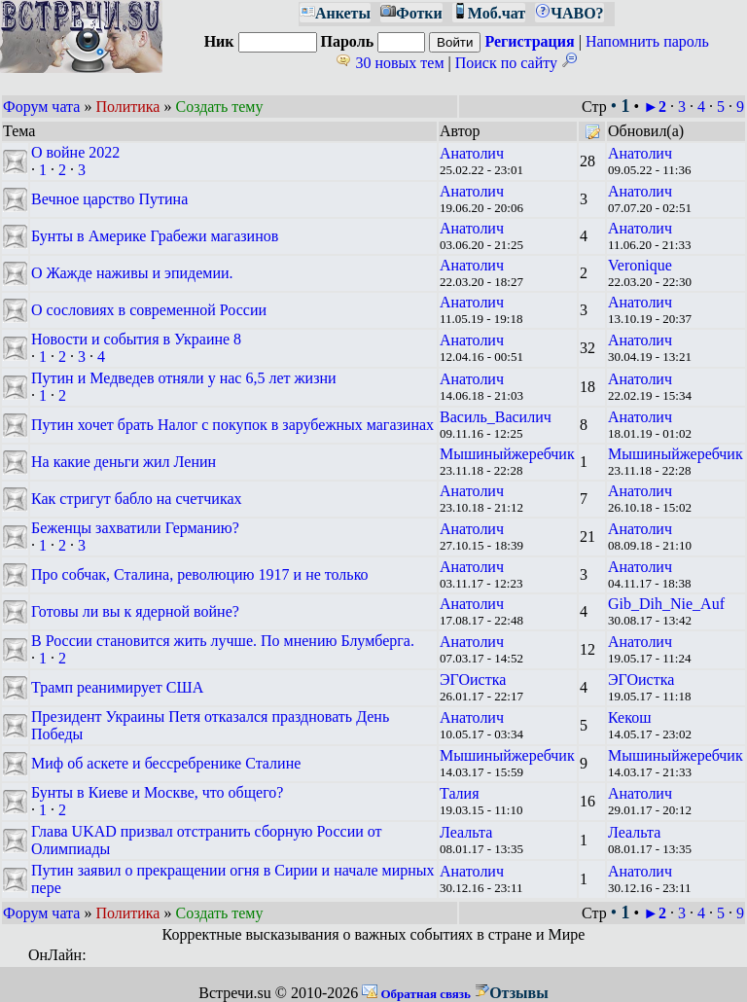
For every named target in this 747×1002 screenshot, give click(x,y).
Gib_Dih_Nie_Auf (666, 603)
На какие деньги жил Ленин (123, 461)
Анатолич (472, 153)
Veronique (640, 265)
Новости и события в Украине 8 (136, 339)
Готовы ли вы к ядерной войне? (135, 611)
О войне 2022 (75, 152)
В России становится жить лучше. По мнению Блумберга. (222, 640)
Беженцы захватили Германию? (135, 527)
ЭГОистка (473, 679)
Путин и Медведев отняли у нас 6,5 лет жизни (184, 378)
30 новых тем (390, 62)
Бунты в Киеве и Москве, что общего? (157, 792)
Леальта (466, 832)
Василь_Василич (495, 417)
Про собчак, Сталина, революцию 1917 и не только (200, 574)
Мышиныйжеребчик (507, 454)
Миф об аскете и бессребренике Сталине (166, 763)
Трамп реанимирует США (117, 687)
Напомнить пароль (647, 41)
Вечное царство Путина (109, 199)
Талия (460, 793)
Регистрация (529, 41)
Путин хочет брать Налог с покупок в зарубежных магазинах (232, 424)
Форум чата (41, 106)
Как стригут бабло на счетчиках (136, 498)
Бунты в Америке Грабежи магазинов (154, 236)
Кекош (629, 717)
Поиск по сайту (516, 62)
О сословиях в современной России (149, 310)
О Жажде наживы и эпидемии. (132, 273)
